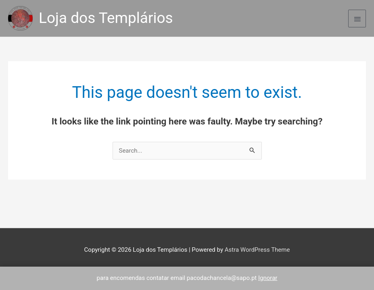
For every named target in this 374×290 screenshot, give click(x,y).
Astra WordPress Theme (257, 249)
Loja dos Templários (106, 18)
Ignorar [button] (267, 278)
